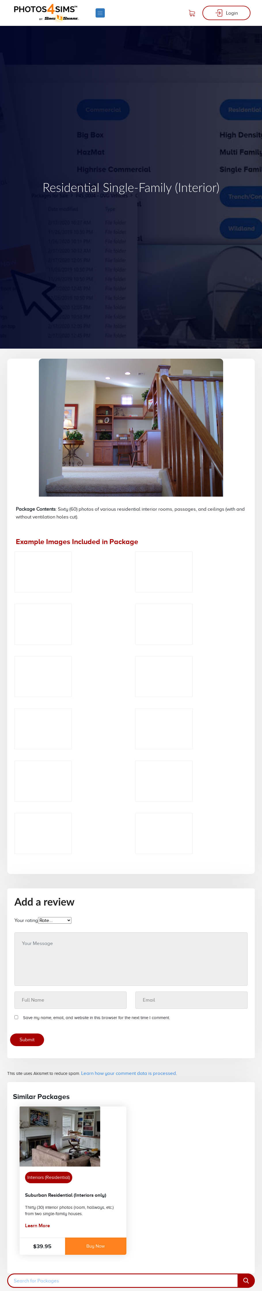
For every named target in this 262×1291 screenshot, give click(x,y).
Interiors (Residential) (48, 1177)
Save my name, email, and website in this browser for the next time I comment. (96, 1017)
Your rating (26, 920)
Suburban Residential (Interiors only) (65, 1195)
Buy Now (95, 1246)
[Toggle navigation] (100, 13)
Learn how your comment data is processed (128, 1073)
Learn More (37, 1226)
